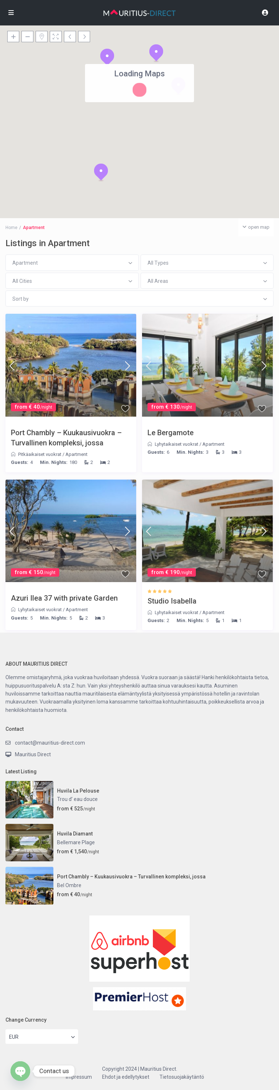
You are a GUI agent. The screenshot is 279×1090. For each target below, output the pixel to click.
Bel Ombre (69, 885)
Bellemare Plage (76, 842)
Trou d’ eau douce (77, 799)
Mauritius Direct (33, 754)
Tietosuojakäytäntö (181, 1077)
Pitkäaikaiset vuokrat (39, 454)
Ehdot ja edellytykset (125, 1077)
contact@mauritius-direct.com (50, 743)
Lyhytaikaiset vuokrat (176, 444)
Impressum (79, 1077)
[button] (107, 57)
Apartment (76, 454)
